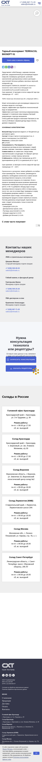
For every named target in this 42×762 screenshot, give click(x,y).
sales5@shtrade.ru (12, 270)
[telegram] (13, 675)
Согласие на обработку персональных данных (15, 687)
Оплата (5, 707)
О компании (6, 698)
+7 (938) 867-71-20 (27, 2)
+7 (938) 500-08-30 (13, 268)
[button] (21, 360)
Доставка (5, 704)
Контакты (6, 709)
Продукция (6, 701)
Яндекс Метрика (8, 749)
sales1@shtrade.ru (12, 291)
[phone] (3, 675)
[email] (6, 675)
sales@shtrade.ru (28, 4)
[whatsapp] (10, 675)
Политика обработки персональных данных (14, 689)
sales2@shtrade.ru (12, 311)
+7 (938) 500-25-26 (13, 289)
